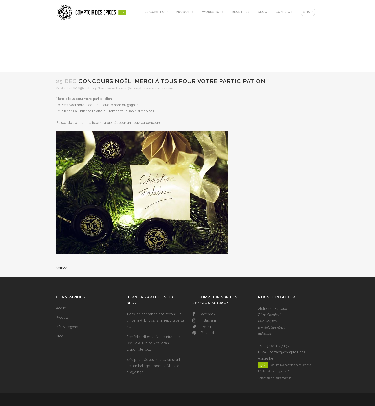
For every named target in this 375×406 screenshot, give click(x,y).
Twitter (201, 327)
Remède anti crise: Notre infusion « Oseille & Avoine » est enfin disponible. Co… (153, 343)
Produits (62, 317)
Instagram (204, 320)
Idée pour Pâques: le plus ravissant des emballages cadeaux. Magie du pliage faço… (154, 366)
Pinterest (203, 333)
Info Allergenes (67, 327)
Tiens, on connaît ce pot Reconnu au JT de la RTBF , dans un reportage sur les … (156, 320)
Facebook (203, 314)
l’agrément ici (283, 377)
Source (61, 268)
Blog (92, 88)
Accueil (61, 308)
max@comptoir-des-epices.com (147, 88)
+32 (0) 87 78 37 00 (280, 346)
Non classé (106, 88)
